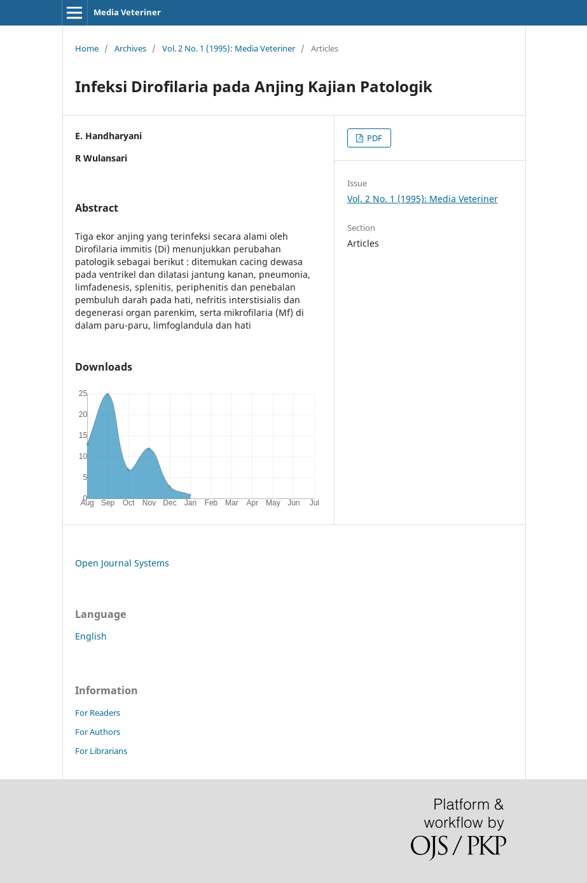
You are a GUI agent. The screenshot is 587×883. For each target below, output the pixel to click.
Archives (130, 48)
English (91, 636)
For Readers (97, 712)
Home (87, 48)
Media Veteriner (127, 12)
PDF (373, 138)
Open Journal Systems (122, 563)
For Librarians (101, 750)
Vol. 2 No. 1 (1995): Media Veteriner (228, 48)
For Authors (97, 731)
